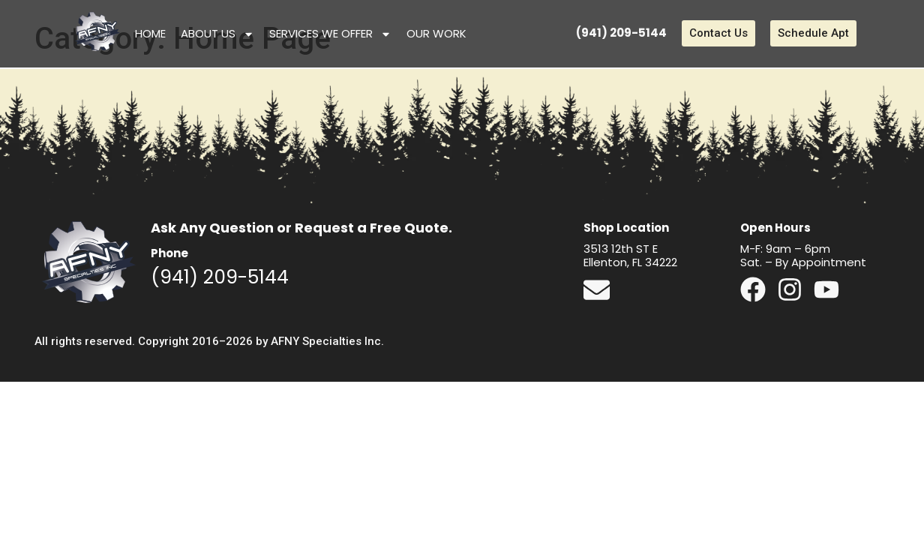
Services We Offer (330, 34)
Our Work (436, 33)
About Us (217, 34)
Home (150, 33)
